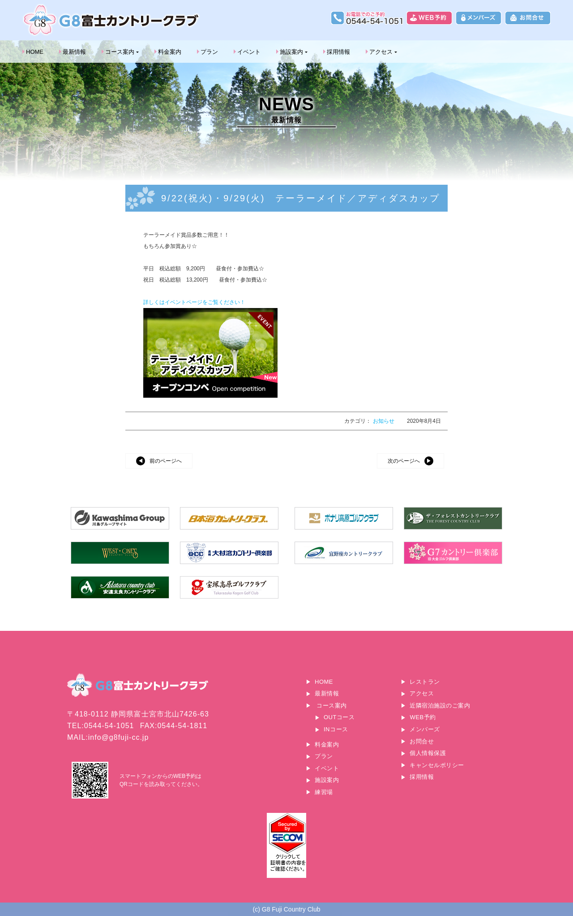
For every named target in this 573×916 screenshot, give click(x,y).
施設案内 (291, 51)
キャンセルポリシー (437, 765)
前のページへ (166, 461)
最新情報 (74, 51)
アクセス (381, 51)
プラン (209, 51)
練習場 (324, 792)
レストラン (425, 681)
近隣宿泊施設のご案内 (440, 705)
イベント (249, 51)
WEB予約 (423, 717)
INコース (336, 729)
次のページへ (404, 461)
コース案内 (119, 51)
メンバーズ (425, 729)
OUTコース (339, 717)
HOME (34, 51)
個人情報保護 (428, 753)
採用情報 (338, 51)
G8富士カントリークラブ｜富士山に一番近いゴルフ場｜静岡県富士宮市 (111, 20)
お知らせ (384, 421)
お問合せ (422, 741)
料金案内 (169, 51)
